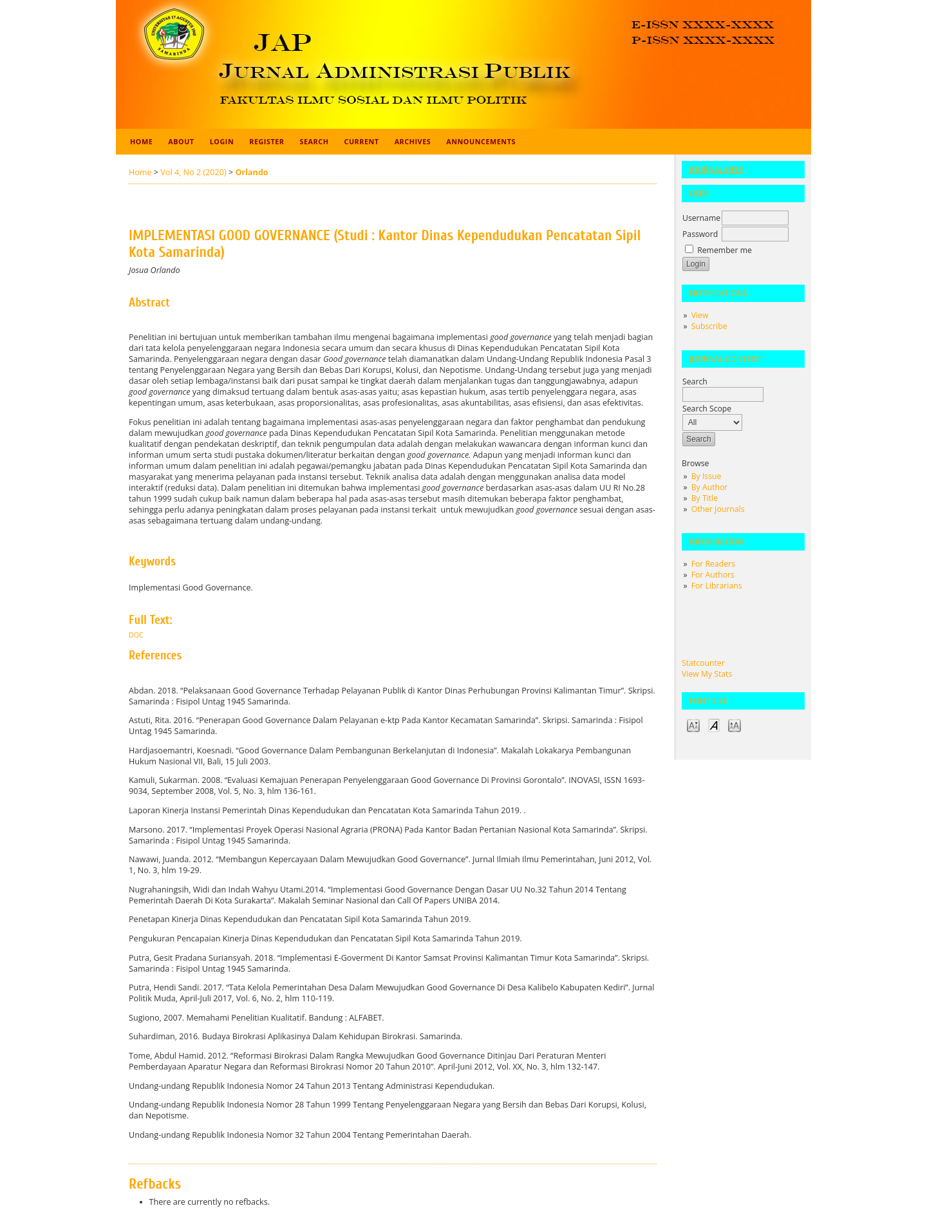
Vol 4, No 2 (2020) (193, 172)
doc (136, 634)
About (181, 141)
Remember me (724, 250)
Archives (413, 141)
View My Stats (707, 673)
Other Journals (718, 509)
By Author (709, 487)
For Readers (713, 563)
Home (141, 141)
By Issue (706, 476)
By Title (704, 498)
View (700, 315)
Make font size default (713, 724)
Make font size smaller (693, 724)
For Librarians (716, 585)
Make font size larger (734, 724)
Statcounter (703, 662)
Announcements (481, 141)
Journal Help (716, 169)
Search (314, 141)
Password (700, 234)
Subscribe (709, 326)
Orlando (251, 172)
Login (222, 141)
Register (266, 141)
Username (701, 217)
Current (361, 141)
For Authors (713, 574)
